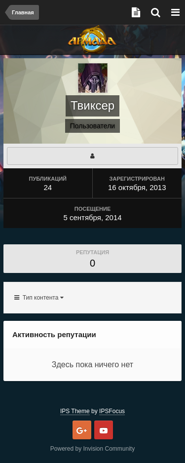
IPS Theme (75, 411)
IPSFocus (112, 411)
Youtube (103, 430)
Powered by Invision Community (92, 448)
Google (82, 430)
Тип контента (39, 297)
